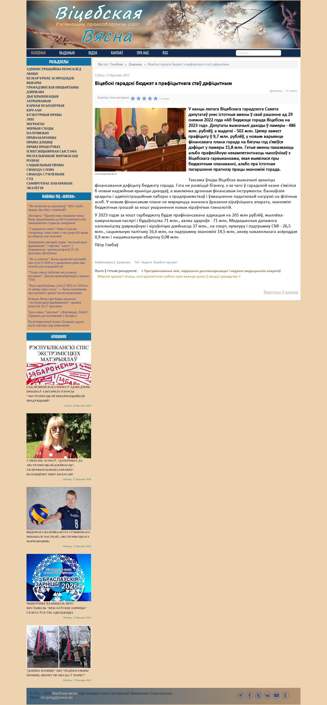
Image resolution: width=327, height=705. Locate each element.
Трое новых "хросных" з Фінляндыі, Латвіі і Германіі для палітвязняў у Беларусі (58, 314)
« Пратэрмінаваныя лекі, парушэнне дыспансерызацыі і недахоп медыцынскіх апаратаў (211, 271)
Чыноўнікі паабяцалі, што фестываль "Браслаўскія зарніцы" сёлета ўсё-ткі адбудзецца (56, 608)
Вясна (106, 35)
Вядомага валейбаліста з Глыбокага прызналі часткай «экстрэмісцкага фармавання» (58, 536)
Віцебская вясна (64, 693)
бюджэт (147, 262)
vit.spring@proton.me (57, 697)
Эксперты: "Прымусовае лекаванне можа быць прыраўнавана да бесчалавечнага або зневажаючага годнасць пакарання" (57, 219)
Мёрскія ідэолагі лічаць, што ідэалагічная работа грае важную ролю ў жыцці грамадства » (169, 276)
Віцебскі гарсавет (165, 262)
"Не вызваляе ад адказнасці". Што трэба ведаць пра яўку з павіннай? (55, 207)
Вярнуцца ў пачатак (281, 292)
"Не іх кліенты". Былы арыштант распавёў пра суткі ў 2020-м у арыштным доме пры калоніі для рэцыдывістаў (57, 262)
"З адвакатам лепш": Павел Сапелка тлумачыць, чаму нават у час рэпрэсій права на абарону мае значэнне (58, 232)
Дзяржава (123, 262)
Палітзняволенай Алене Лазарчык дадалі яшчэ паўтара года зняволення (56, 323)
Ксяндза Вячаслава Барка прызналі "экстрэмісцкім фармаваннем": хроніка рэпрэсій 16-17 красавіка (54, 302)
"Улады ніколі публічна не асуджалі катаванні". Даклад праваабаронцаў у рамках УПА (58, 276)
